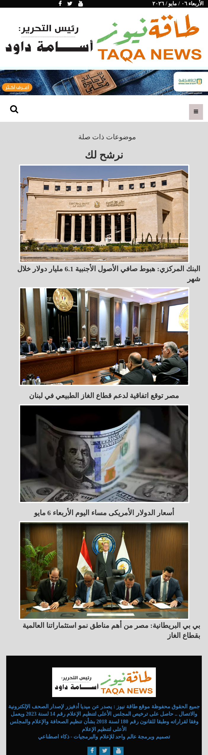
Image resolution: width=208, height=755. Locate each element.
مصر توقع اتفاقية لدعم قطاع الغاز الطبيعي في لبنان (104, 396)
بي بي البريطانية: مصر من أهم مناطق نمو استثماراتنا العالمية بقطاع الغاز (111, 630)
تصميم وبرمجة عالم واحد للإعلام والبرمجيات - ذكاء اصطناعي (104, 737)
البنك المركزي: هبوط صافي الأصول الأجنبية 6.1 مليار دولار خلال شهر (108, 274)
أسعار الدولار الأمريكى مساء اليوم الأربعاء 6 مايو (104, 513)
